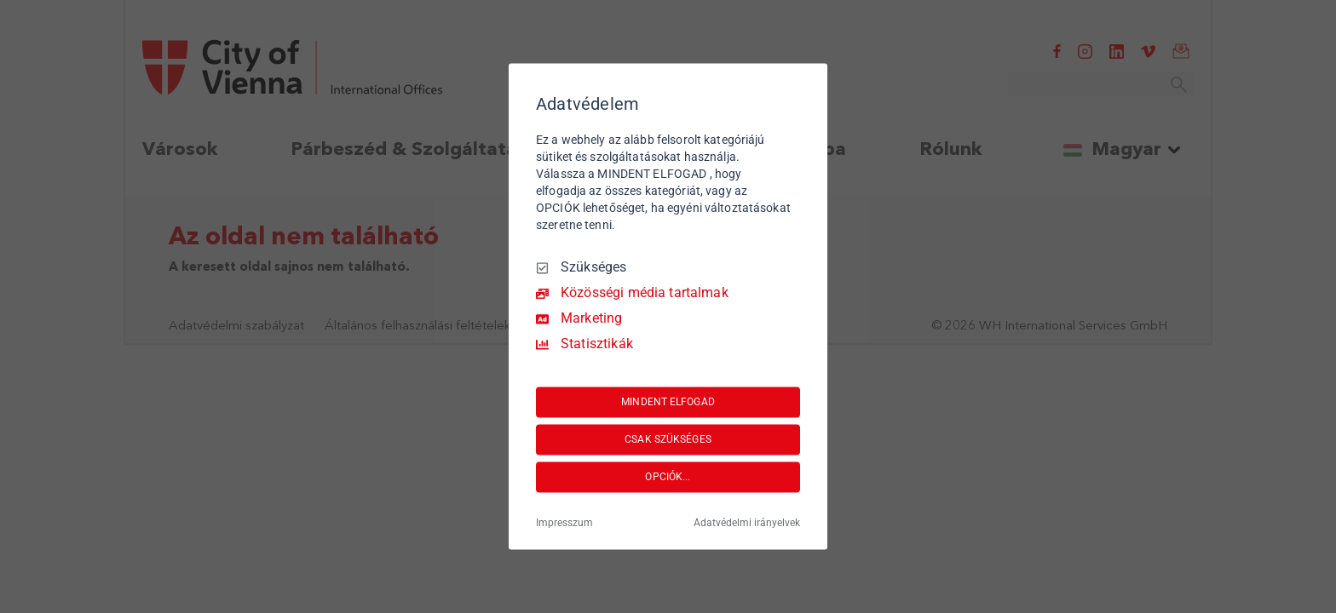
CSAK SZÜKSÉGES (668, 439)
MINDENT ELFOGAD (668, 402)
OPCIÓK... (667, 477)
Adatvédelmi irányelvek (747, 523)
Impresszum (564, 523)
